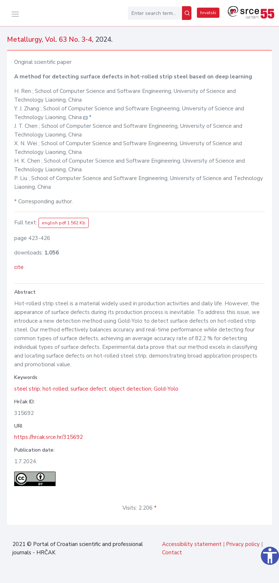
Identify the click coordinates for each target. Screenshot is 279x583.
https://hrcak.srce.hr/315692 (48, 437)
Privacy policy (243, 544)
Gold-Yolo (166, 388)
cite (19, 267)
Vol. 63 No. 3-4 (68, 39)
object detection (130, 388)
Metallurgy (24, 39)
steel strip (27, 388)
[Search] (186, 13)
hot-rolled (55, 388)
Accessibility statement (192, 544)
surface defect (88, 388)
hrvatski (208, 13)
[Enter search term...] (155, 13)
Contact (172, 552)
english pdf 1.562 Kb (63, 223)
